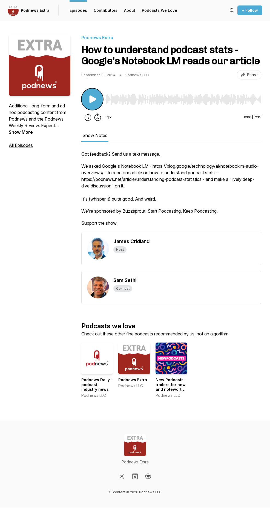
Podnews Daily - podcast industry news (97, 384)
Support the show (99, 223)
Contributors (105, 10)
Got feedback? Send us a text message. (120, 154)
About (129, 10)
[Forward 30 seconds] (98, 117)
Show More (21, 132)
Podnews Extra (35, 10)
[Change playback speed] (109, 117)
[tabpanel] (171, 191)
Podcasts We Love (159, 10)
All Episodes (21, 145)
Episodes (78, 10)
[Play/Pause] (92, 99)
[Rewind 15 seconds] (88, 117)
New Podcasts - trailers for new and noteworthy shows (171, 387)
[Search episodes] (232, 10)
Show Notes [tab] (94, 135)
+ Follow (250, 10)
